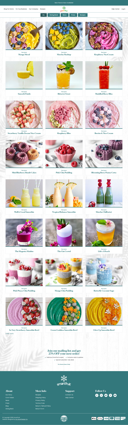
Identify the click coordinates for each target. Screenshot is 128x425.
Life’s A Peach (104, 251)
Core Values (10, 398)
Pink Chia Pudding (64, 172)
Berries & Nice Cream (104, 133)
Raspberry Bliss (64, 133)
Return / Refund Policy (43, 406)
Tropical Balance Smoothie (64, 212)
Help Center (116, 9)
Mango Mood (24, 54)
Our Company (33, 9)
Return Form (39, 409)
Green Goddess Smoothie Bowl (64, 330)
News (65, 15)
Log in (123, 9)
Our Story (9, 395)
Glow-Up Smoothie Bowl (103, 330)
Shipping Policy (40, 398)
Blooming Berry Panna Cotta (103, 172)
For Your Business (21, 9)
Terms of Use (40, 403)
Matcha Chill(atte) (104, 212)
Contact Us (69, 395)
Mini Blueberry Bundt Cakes (24, 172)
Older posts (10, 334)
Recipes (42, 9)
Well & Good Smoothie (24, 212)
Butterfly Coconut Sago (104, 290)
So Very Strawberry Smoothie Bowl (24, 330)
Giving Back (54, 15)
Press (73, 15)
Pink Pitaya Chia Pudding (24, 290)
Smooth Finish (24, 94)
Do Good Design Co (21, 419)
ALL (43, 15)
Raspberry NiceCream (103, 54)
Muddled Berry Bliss (104, 94)
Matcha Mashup (64, 54)
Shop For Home (9, 9)
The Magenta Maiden (24, 251)
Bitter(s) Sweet (64, 94)
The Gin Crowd (64, 251)
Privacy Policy (40, 400)
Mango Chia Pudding (64, 290)
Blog (7, 406)
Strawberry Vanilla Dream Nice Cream (24, 133)
